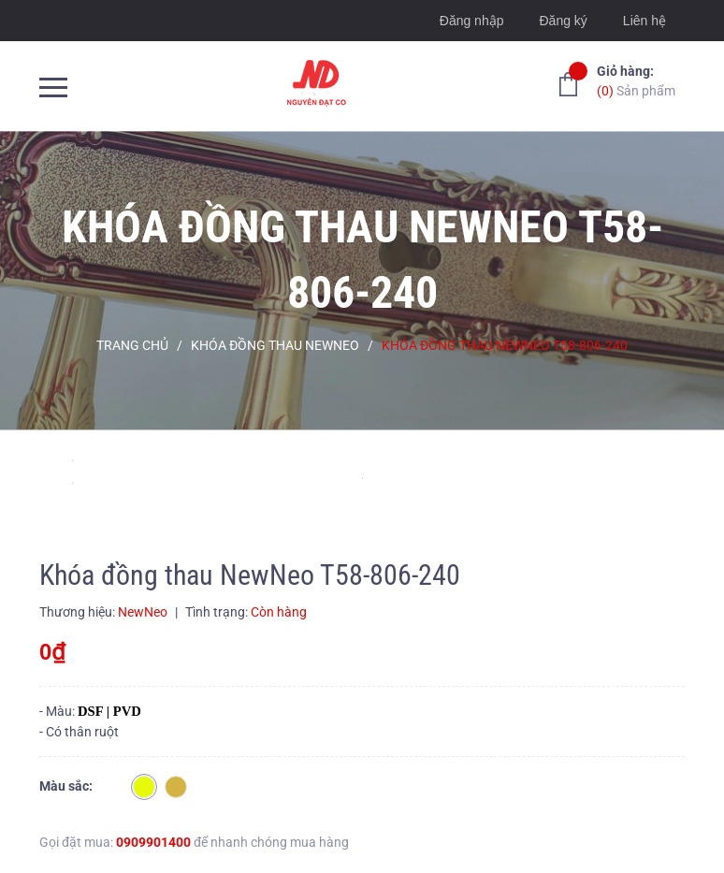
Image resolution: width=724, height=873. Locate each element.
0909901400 (153, 842)
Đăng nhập (472, 20)
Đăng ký (562, 20)
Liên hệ (644, 20)
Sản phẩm (636, 80)
